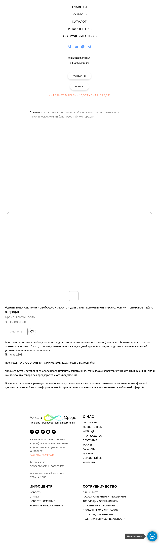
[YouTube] (37, 432)
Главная (79, 7)
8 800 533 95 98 (79, 62)
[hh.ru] (43, 432)
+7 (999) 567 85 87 (40, 447)
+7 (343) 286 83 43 (40, 443)
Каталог (79, 21)
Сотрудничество (79, 36)
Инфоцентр (79, 29)
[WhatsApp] (83, 47)
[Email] (76, 47)
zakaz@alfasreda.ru (42, 455)
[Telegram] (89, 47)
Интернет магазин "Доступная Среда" (79, 95)
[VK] (32, 432)
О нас (79, 14)
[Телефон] (70, 47)
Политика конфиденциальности (104, 519)
